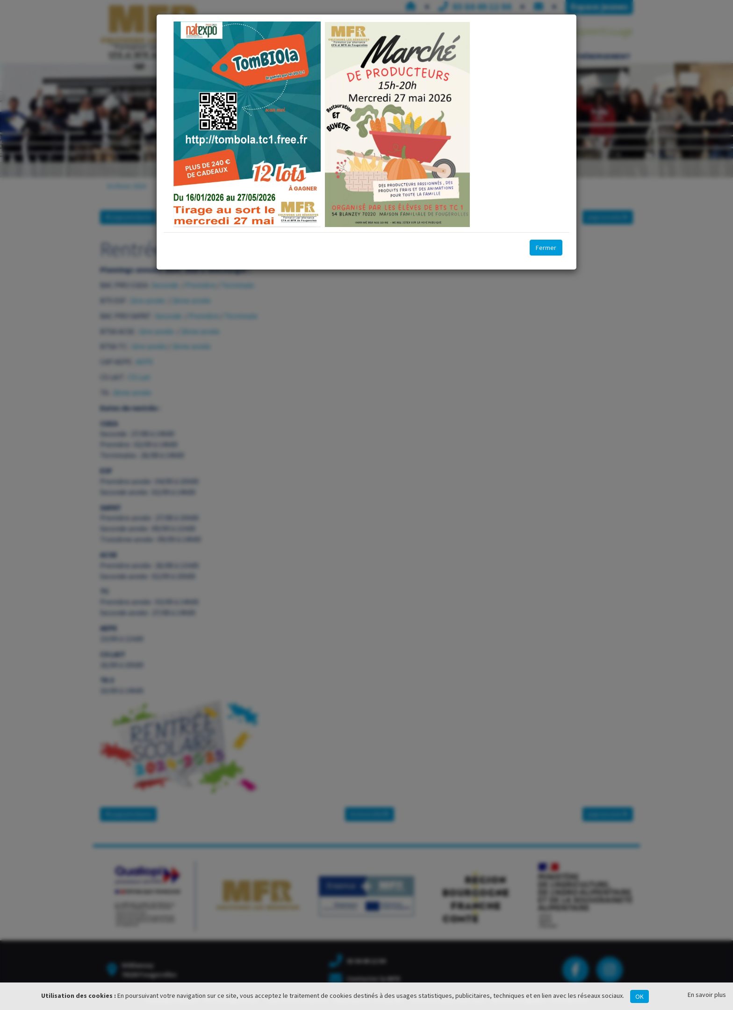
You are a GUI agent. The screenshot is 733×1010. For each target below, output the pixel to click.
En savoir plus (707, 994)
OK (639, 996)
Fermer (546, 247)
